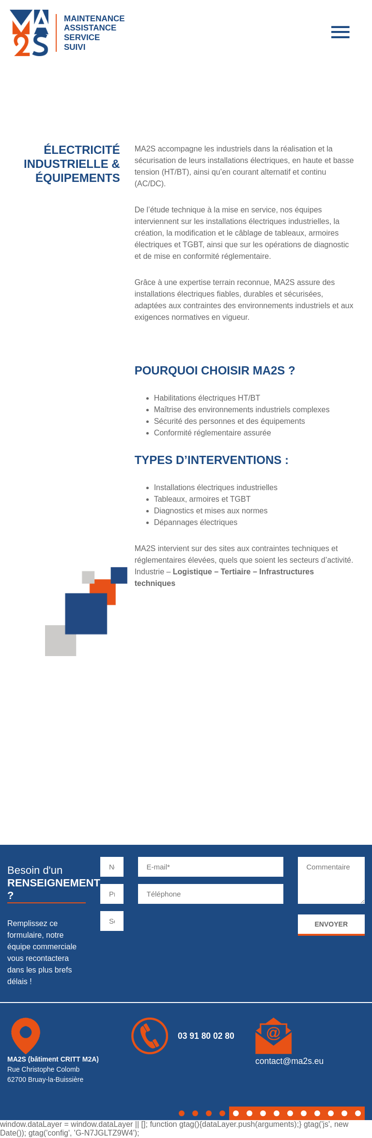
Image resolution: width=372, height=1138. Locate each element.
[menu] (340, 33)
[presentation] (211, 930)
